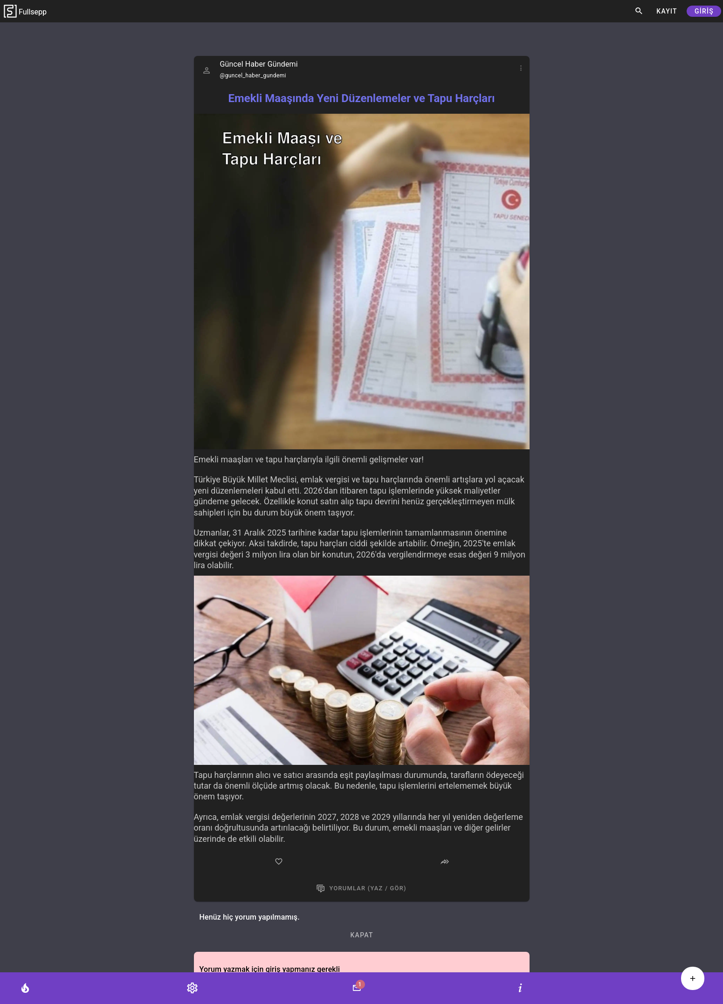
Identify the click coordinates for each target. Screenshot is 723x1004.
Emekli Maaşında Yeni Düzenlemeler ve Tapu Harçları (361, 98)
